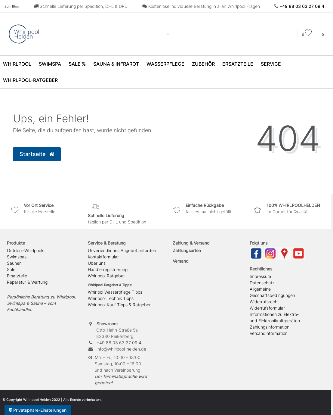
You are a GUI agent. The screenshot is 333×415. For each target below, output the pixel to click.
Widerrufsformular (267, 307)
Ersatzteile (237, 64)
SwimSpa (50, 64)
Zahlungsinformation (269, 326)
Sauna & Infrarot (116, 64)
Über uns (97, 263)
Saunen (14, 263)
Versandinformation (269, 333)
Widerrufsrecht (264, 301)
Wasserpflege (165, 64)
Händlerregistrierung (108, 269)
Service (271, 64)
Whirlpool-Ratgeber (30, 80)
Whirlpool (17, 64)
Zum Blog (12, 6)
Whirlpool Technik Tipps (111, 298)
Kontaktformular (103, 256)
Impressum (260, 276)
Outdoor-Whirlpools (25, 250)
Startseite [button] (37, 154)
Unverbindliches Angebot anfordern (123, 250)
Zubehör (203, 64)
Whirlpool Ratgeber (106, 275)
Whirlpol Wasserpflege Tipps (115, 292)
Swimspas (16, 256)
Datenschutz (262, 282)
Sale (11, 269)
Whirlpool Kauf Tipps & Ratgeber (119, 304)
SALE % (77, 64)
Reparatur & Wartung (27, 282)
